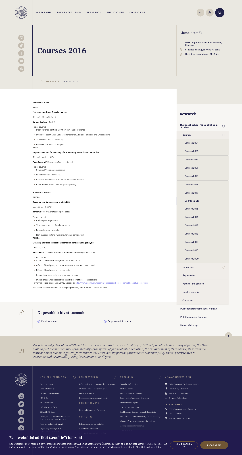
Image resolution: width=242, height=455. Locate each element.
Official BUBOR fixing (49, 407)
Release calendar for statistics (91, 424)
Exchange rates (46, 384)
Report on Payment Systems (132, 393)
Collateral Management (49, 393)
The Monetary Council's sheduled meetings (138, 412)
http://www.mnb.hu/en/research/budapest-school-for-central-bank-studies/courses (111, 283)
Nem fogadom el (184, 445)
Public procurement (87, 393)
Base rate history (47, 389)
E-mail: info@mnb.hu (178, 398)
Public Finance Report (129, 402)
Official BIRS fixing (47, 412)
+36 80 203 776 (175, 414)
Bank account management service (93, 398)
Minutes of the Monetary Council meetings (137, 421)
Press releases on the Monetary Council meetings (140, 416)
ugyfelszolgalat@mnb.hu (179, 418)
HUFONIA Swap (46, 402)
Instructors (188, 267)
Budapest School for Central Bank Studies (199, 126)
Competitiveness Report (130, 407)
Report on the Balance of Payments (134, 398)
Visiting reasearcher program (132, 426)
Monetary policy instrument (51, 424)
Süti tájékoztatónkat (151, 447)
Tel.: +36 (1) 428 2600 (178, 389)
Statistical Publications (88, 428)
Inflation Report (126, 389)
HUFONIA (44, 398)
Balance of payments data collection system (97, 384)
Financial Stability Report (130, 384)
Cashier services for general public (93, 389)
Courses (187, 135)
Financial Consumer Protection (92, 410)
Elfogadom (214, 445)
